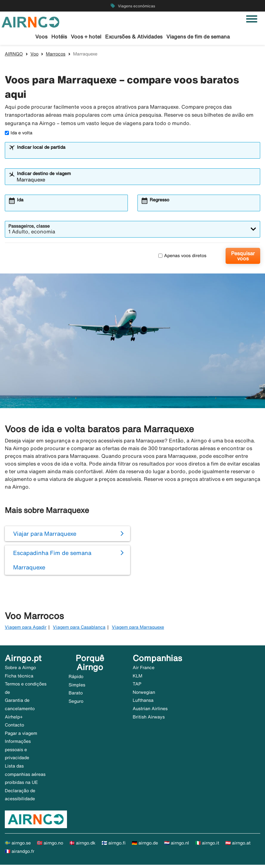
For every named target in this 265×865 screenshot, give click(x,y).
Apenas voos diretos (182, 256)
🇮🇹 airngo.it (207, 843)
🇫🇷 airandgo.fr (19, 851)
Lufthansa (143, 700)
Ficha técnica (19, 676)
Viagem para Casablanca (79, 628)
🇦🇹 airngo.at (238, 843)
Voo (34, 54)
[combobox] (137, 153)
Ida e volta (18, 133)
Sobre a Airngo (20, 668)
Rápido (76, 677)
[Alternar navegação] (251, 19)
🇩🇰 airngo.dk (82, 843)
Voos (41, 36)
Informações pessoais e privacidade (18, 749)
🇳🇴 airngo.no (50, 843)
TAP (137, 684)
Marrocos (55, 54)
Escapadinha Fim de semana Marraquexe (52, 560)
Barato (76, 693)
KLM (137, 676)
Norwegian (144, 692)
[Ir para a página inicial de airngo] (30, 21)
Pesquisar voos (243, 256)
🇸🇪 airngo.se (18, 843)
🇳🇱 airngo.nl (176, 843)
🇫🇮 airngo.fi (114, 843)
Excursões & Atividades (133, 36)
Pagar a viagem (21, 733)
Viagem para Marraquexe (138, 628)
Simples (77, 685)
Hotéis (59, 36)
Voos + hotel (86, 36)
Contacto (14, 725)
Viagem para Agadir (25, 628)
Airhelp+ (14, 717)
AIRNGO (14, 54)
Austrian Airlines (150, 709)
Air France (143, 668)
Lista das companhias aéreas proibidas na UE (25, 774)
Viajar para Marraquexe (44, 534)
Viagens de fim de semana (198, 36)
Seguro (76, 701)
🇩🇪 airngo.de (145, 843)
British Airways (149, 717)
